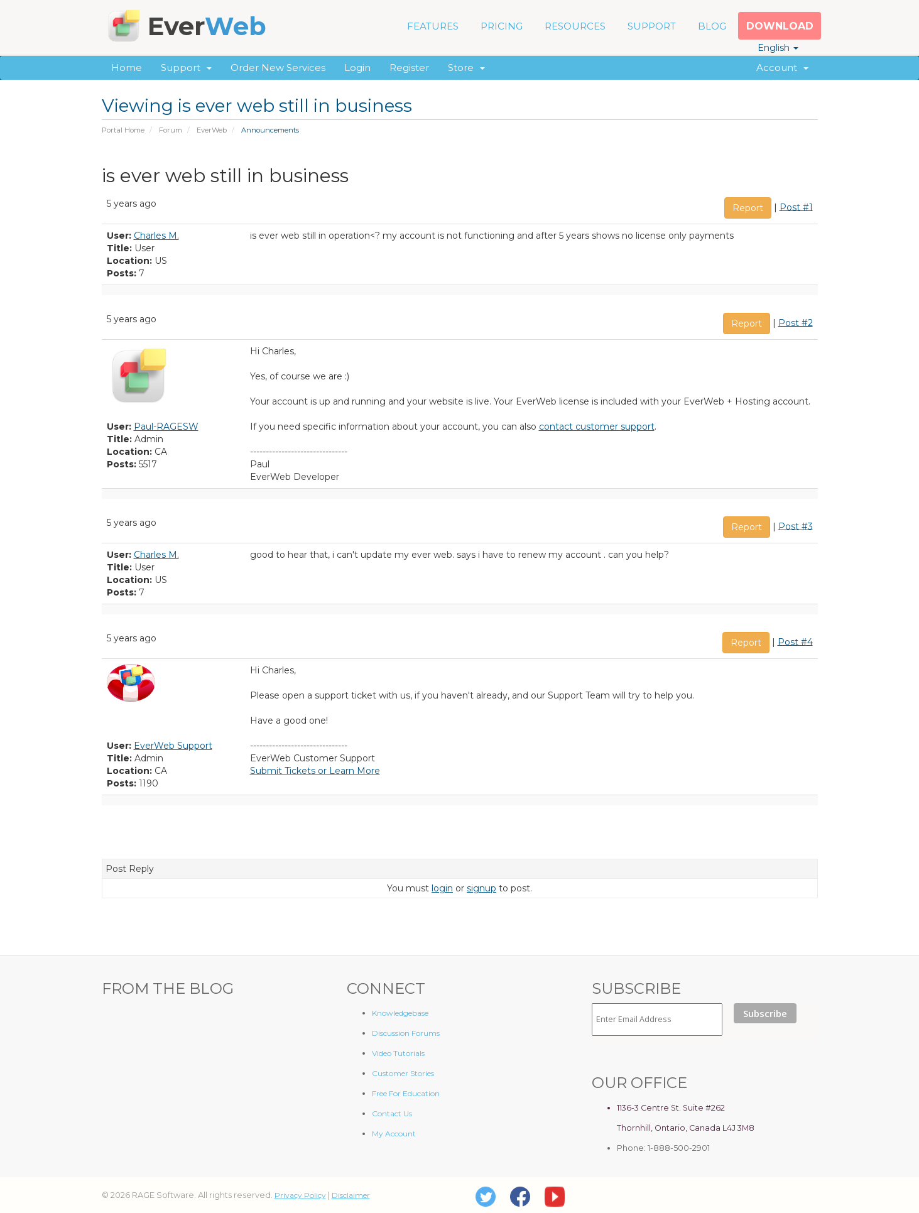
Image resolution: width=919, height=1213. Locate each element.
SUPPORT (652, 26)
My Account (394, 1133)
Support (186, 67)
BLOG (712, 26)
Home (126, 67)
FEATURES (433, 26)
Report (747, 208)
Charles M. (156, 235)
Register (409, 67)
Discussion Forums (406, 1033)
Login (357, 67)
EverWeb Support (173, 745)
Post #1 (796, 206)
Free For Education (406, 1093)
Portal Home (123, 130)
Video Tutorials (398, 1053)
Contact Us (392, 1113)
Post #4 (795, 641)
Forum (170, 130)
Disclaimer (351, 1195)
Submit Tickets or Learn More (315, 770)
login (442, 888)
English (778, 47)
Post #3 (795, 525)
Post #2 (795, 322)
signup (481, 888)
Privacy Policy (300, 1195)
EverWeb (212, 130)
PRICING (502, 26)
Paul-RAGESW (166, 426)
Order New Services (278, 67)
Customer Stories (403, 1073)
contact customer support (597, 426)
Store (466, 67)
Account (782, 67)
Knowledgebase (400, 1013)
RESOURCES (575, 26)
